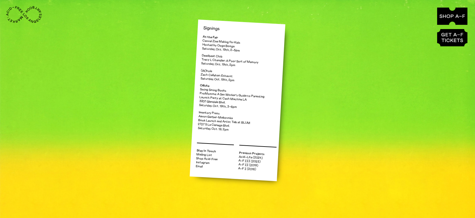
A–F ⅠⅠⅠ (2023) (249, 161)
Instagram (202, 162)
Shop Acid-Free (207, 159)
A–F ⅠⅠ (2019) (248, 165)
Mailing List (204, 155)
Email (199, 166)
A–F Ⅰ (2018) (247, 169)
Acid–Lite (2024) (251, 157)
